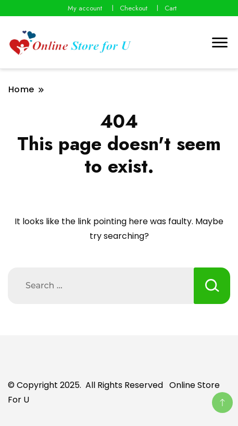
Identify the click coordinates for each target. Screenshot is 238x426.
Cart (171, 8)
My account (85, 8)
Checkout (133, 8)
